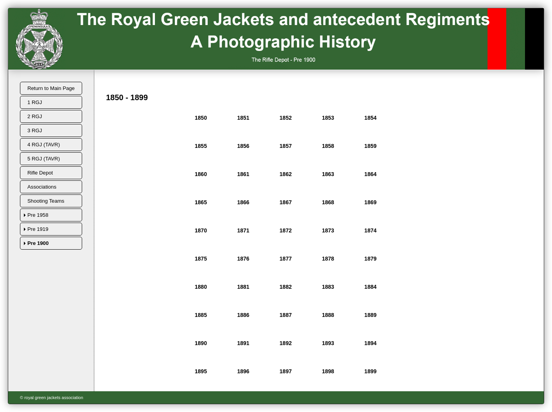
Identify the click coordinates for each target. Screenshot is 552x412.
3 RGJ (34, 130)
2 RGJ (34, 116)
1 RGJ (34, 102)
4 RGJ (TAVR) (43, 145)
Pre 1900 (38, 243)
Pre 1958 (38, 215)
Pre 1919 (38, 229)
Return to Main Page (51, 88)
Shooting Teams (45, 201)
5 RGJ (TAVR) (43, 159)
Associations (41, 187)
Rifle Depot (40, 173)
